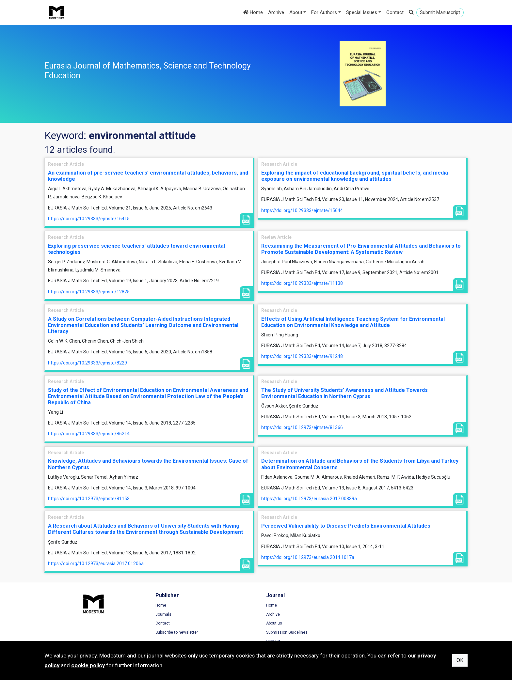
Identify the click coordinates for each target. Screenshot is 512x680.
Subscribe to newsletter (174, 632)
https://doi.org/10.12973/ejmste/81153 (89, 498)
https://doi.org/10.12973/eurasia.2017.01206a (96, 563)
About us (271, 623)
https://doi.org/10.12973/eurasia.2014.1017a (307, 557)
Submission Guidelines (283, 632)
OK (459, 660)
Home (253, 12)
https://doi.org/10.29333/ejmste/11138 (302, 283)
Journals (161, 614)
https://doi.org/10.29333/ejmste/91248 (302, 356)
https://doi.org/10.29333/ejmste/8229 (87, 362)
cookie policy (88, 665)
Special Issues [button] (361, 12)
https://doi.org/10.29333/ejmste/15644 (302, 210)
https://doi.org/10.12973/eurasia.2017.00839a (309, 498)
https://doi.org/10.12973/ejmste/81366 (302, 427)
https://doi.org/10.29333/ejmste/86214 (89, 433)
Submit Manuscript (440, 12)
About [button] (295, 12)
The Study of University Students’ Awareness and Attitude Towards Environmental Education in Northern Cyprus (344, 393)
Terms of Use (384, 605)
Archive (276, 12)
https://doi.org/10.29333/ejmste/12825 (89, 291)
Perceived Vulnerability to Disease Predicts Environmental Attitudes (345, 526)
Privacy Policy (384, 614)
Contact (395, 12)
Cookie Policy (384, 623)
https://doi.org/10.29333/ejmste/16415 (89, 218)
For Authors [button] (324, 12)
